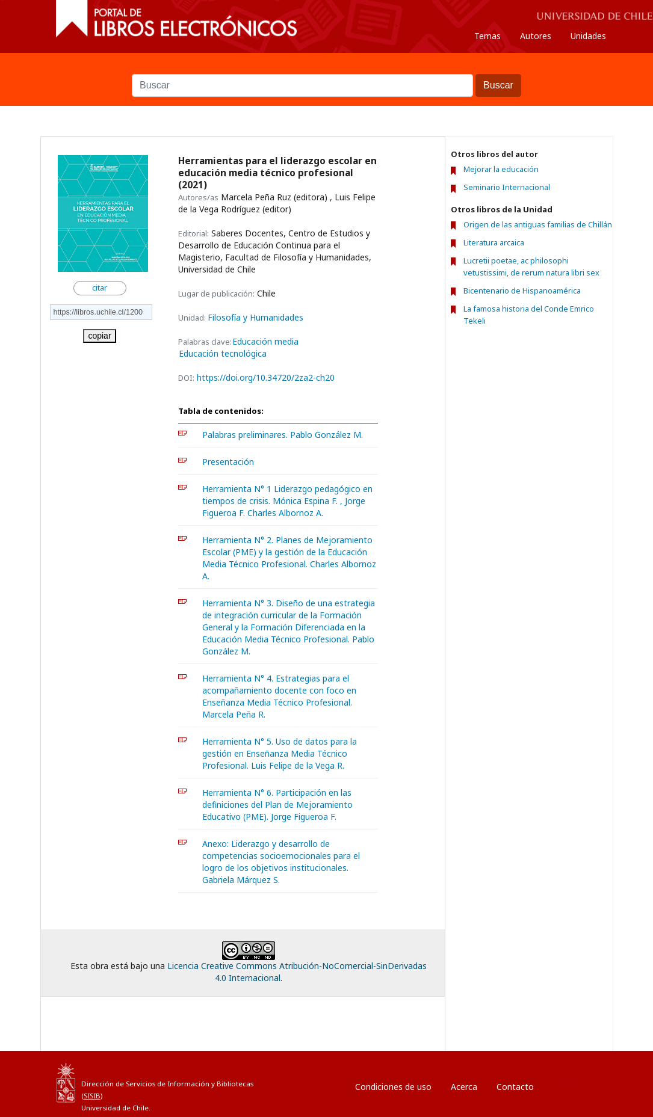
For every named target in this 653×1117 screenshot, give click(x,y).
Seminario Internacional (506, 187)
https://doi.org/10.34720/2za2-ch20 (266, 377)
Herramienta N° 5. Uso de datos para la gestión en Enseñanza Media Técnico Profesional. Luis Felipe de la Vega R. (279, 753)
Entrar (570, 1083)
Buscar (326, 68)
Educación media (265, 341)
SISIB (92, 1095)
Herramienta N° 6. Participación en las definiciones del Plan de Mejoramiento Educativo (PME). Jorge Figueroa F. (277, 804)
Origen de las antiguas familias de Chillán (537, 224)
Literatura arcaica (493, 242)
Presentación (228, 461)
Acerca (464, 1086)
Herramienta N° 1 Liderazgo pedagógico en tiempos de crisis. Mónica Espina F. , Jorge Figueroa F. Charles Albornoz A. (287, 500)
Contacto (515, 1086)
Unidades (588, 36)
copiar (99, 335)
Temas (487, 36)
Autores (535, 36)
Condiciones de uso (393, 1086)
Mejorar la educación (501, 169)
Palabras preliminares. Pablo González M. (282, 434)
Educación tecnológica (223, 353)
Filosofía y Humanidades (255, 317)
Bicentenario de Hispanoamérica (522, 290)
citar (99, 288)
